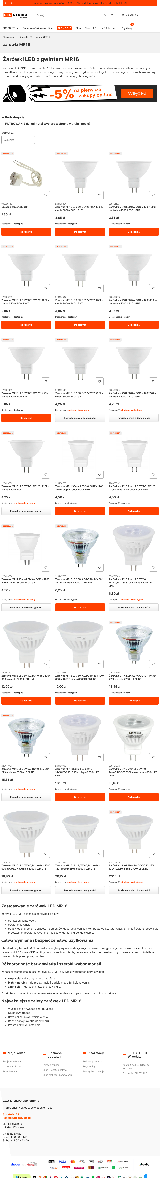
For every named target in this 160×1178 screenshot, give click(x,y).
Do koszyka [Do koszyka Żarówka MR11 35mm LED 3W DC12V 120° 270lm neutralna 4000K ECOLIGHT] (134, 511)
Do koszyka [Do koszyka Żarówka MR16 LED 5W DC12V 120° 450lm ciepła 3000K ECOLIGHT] (80, 324)
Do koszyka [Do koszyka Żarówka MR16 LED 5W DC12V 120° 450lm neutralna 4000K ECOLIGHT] (134, 324)
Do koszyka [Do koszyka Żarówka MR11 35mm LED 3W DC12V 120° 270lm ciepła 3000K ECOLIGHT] (80, 511)
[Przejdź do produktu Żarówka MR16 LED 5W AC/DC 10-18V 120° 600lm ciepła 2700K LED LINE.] (26, 645)
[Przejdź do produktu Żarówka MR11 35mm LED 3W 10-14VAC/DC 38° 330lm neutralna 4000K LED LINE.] (134, 738)
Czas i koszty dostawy (55, 1069)
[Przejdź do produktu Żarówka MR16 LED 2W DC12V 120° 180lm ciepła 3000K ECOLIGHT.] (80, 176)
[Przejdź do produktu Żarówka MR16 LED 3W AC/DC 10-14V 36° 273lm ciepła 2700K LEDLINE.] (134, 645)
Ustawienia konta (12, 1066)
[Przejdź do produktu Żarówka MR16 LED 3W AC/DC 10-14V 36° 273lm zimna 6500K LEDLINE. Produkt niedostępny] (26, 738)
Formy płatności (51, 1064)
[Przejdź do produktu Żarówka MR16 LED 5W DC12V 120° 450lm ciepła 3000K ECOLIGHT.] (80, 269)
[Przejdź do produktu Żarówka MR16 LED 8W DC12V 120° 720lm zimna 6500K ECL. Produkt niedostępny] (26, 455)
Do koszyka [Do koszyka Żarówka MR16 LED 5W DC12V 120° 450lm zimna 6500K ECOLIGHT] (26, 418)
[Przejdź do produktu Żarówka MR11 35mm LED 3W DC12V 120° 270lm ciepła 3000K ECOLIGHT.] (80, 455)
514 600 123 (11, 1114)
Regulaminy (89, 1066)
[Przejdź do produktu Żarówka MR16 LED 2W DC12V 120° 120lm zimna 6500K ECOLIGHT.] (26, 269)
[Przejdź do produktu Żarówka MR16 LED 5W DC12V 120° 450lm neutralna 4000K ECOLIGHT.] (134, 269)
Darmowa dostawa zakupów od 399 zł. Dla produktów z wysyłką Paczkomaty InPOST (80, 3)
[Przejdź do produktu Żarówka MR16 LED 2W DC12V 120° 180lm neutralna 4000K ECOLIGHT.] (134, 176)
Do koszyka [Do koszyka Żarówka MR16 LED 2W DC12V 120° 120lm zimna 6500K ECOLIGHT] (26, 324)
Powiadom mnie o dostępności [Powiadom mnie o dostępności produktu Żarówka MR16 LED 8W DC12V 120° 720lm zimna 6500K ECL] (26, 511)
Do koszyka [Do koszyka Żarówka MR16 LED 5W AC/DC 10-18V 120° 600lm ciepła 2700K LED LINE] (26, 700)
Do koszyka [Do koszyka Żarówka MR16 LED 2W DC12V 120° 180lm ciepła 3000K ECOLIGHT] (80, 231)
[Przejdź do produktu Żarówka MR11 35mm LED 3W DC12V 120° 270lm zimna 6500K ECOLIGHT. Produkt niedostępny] (26, 548)
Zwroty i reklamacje (93, 1071)
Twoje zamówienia (13, 1061)
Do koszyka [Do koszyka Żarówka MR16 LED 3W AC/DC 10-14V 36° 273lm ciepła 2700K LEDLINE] (134, 700)
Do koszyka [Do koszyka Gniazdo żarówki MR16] (26, 231)
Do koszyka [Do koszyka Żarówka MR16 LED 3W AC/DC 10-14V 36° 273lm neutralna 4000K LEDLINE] (80, 607)
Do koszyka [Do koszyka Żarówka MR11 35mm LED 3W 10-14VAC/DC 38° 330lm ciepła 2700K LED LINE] (80, 797)
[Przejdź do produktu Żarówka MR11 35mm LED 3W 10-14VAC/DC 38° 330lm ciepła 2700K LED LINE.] (80, 738)
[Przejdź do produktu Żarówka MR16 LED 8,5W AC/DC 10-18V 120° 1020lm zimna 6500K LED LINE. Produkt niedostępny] (80, 834)
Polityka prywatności (94, 1061)
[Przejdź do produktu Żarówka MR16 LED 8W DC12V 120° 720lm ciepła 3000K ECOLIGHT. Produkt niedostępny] (80, 362)
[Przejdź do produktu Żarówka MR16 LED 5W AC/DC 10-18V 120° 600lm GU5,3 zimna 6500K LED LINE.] (80, 645)
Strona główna (9, 37)
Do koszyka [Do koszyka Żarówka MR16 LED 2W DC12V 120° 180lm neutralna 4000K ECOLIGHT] (134, 231)
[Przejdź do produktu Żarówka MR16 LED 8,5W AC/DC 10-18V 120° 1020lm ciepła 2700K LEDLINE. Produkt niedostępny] (134, 834)
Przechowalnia (11, 1071)
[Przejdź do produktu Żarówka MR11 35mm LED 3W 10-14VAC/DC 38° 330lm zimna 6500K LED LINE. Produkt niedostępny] (134, 548)
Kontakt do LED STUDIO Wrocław (136, 1066)
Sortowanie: (7, 132)
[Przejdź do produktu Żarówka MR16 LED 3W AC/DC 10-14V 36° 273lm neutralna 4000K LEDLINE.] (80, 548)
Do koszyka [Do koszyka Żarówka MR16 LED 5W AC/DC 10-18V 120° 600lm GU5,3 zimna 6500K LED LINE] (80, 700)
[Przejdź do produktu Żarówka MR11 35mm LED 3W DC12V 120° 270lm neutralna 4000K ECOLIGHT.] (134, 455)
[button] (154, 3)
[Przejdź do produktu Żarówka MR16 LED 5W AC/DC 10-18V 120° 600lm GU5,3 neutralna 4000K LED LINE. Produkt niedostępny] (26, 834)
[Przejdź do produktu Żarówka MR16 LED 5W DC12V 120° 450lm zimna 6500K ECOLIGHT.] (26, 362)
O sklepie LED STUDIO (135, 1073)
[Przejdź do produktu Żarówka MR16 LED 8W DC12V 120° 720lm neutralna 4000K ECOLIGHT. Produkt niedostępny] (134, 362)
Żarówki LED (26, 37)
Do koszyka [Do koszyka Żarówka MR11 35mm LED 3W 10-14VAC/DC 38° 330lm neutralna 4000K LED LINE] (134, 797)
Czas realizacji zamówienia (57, 1074)
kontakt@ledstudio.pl (17, 1117)
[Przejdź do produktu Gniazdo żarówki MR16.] (26, 176)
